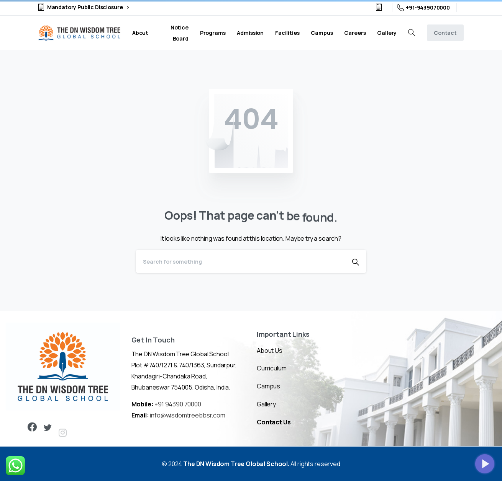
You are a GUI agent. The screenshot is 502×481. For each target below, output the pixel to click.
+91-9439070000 (423, 8)
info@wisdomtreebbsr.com (187, 415)
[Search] (240, 261)
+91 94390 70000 (177, 404)
